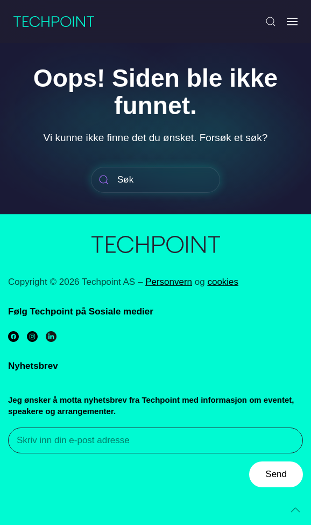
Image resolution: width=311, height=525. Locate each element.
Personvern (168, 282)
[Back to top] (295, 510)
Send (276, 474)
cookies (222, 282)
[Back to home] (54, 21)
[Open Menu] (292, 21)
